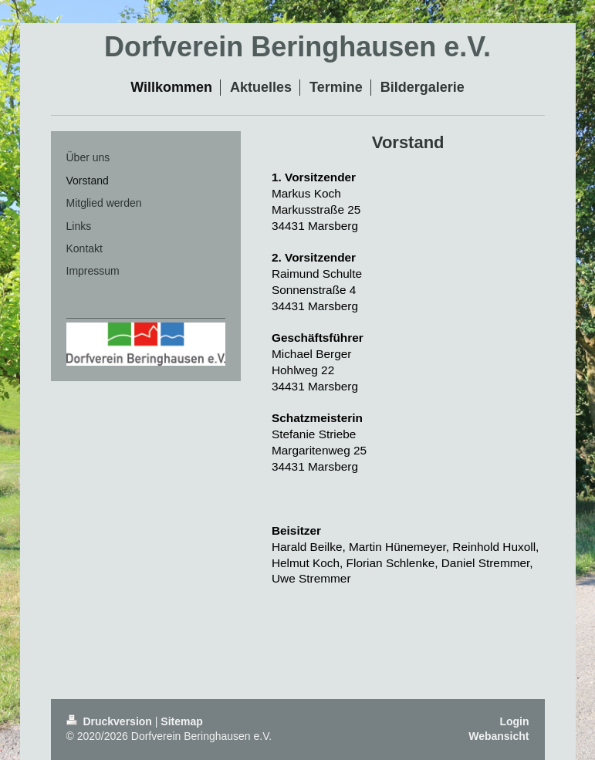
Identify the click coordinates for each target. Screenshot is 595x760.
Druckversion (110, 721)
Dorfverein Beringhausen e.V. (297, 46)
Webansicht (498, 736)
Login (514, 721)
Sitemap (181, 721)
